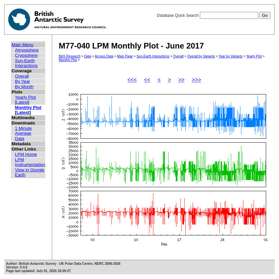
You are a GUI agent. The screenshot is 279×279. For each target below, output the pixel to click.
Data (19, 138)
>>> (196, 80)
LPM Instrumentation (30, 162)
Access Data (104, 56)
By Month (24, 86)
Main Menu (22, 44)
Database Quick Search (213, 15)
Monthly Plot (28, 107)
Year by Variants (230, 56)
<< (147, 80)
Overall (22, 76)
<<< (132, 80)
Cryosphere (26, 55)
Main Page (125, 56)
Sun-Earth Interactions (26, 63)
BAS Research (69, 56)
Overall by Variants (201, 56)
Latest (22, 102)
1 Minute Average (23, 131)
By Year (22, 81)
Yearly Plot (25, 97)
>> (181, 80)
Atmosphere (27, 50)
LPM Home (26, 154)
